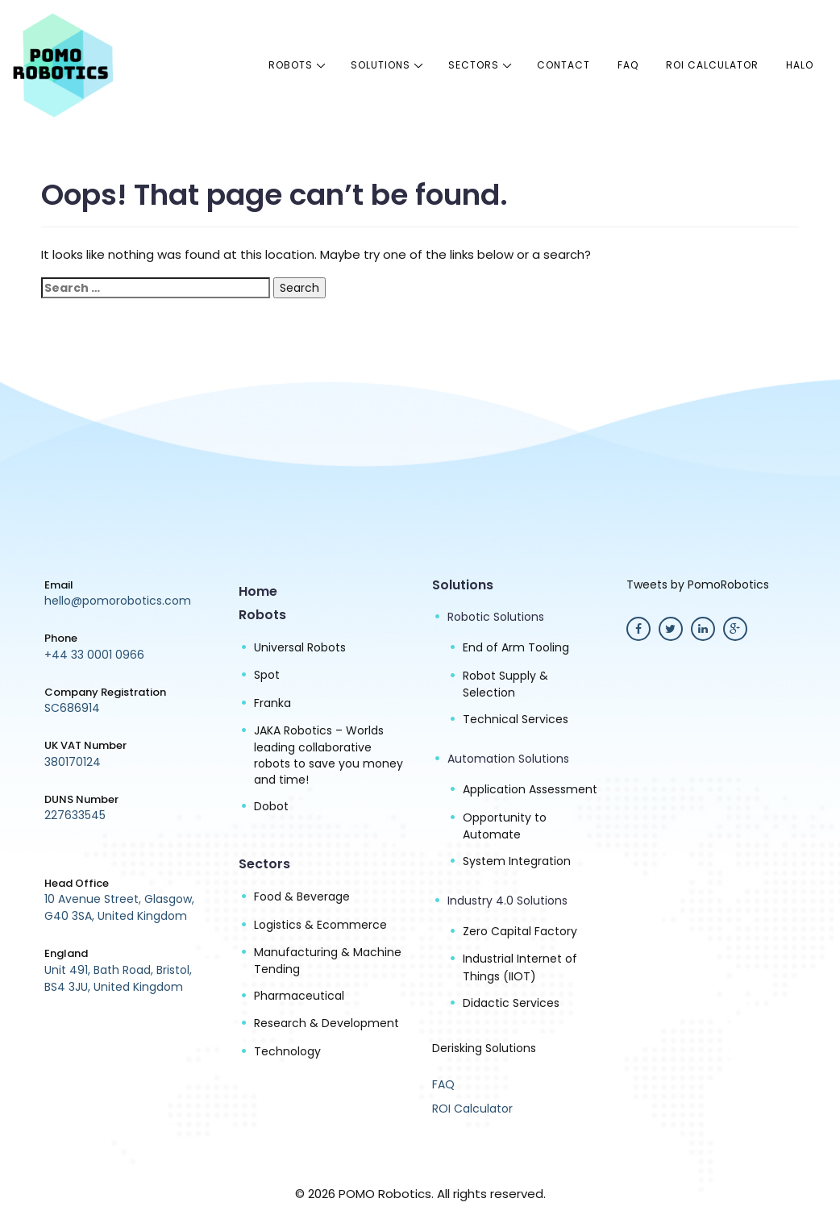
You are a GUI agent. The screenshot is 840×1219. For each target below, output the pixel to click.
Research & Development (326, 1023)
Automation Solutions (508, 759)
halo (799, 65)
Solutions (380, 65)
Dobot (271, 806)
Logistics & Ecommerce (320, 925)
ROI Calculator (712, 65)
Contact (563, 65)
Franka (272, 703)
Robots (290, 65)
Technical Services (515, 719)
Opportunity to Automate (505, 825)
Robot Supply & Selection (505, 684)
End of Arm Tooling (516, 647)
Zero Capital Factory (520, 931)
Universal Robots (300, 647)
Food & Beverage (302, 896)
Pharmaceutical (299, 996)
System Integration (517, 861)
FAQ (628, 65)
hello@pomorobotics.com (117, 601)
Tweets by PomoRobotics (697, 584)
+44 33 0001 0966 (94, 655)
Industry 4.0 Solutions (507, 900)
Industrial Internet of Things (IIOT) (520, 967)
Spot (267, 675)
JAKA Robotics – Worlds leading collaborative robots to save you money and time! (328, 755)
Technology (287, 1051)
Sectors (473, 65)
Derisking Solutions (484, 1048)
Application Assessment (530, 789)
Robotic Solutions (495, 617)
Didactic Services (511, 1003)
